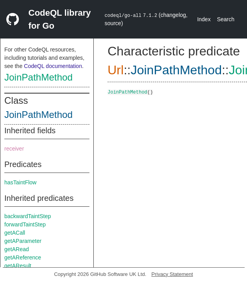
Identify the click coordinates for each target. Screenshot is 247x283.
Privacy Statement (172, 274)
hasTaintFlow (20, 182)
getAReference (22, 257)
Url (116, 70)
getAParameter (22, 241)
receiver (14, 148)
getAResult (17, 266)
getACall (14, 233)
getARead (16, 249)
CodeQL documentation (53, 66)
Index (203, 19)
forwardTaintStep (25, 224)
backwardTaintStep (27, 216)
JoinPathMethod (38, 77)
